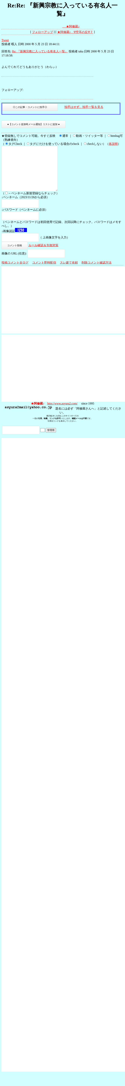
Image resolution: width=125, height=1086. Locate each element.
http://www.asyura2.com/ (62, 412)
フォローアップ (42, 32)
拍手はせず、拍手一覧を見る (83, 106)
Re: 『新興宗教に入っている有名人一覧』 (40, 51)
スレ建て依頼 (69, 271)
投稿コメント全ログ (14, 271)
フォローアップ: (12, 90)
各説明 (113, 143)
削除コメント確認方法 (97, 271)
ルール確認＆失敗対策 (43, 254)
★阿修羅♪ (73, 26)
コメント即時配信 (44, 271)
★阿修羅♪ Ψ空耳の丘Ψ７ (75, 32)
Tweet (5, 40)
